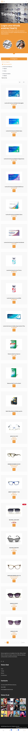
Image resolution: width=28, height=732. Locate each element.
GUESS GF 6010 (14, 631)
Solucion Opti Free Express (14, 354)
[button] (20, 82)
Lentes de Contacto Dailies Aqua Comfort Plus (14, 326)
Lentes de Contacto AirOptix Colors (14, 214)
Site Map (25, 727)
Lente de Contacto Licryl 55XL (14, 298)
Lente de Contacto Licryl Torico (14, 270)
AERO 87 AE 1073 (14, 436)
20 (23, 82)
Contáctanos (4, 675)
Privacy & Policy (19, 727)
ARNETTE (14, 493)
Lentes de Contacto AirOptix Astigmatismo (14, 158)
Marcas (2, 673)
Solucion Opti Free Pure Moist (14, 383)
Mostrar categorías (6, 62)
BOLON (14, 521)
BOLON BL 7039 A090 (14, 519)
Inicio (2, 668)
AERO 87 (14, 437)
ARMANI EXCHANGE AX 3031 (14, 464)
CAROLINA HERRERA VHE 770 (14, 575)
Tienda (2, 671)
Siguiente (22, 642)
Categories (14, 58)
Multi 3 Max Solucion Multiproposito (14, 411)
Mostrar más (4, 77)
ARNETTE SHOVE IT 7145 (14, 492)
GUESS (14, 604)
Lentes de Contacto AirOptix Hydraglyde (14, 103)
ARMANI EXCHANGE (14, 465)
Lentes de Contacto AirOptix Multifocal (14, 186)
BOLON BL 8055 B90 (14, 547)
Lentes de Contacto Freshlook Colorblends (14, 242)
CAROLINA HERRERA (14, 577)
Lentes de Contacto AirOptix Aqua (14, 131)
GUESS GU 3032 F (14, 603)
